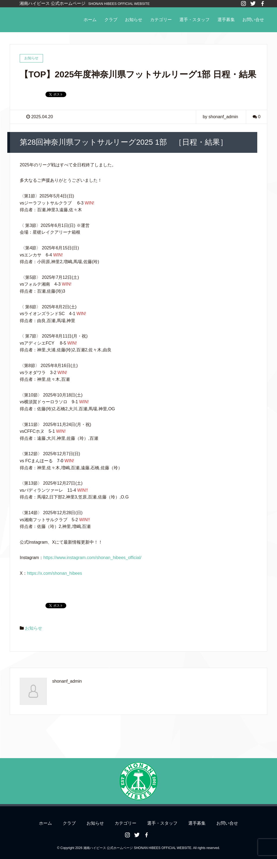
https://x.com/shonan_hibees (54, 573)
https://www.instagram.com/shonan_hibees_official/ (92, 557)
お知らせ (133, 19)
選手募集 (226, 19)
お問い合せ (253, 19)
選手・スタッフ (194, 19)
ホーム (90, 19)
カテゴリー (161, 19)
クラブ (110, 19)
